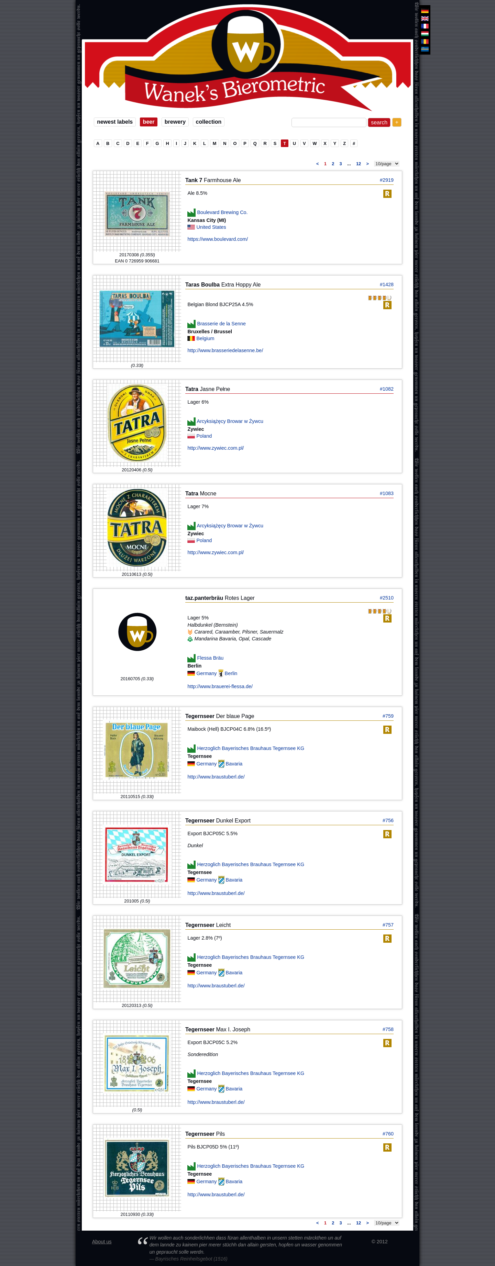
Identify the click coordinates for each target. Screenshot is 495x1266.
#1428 (387, 284)
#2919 (387, 180)
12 (358, 163)
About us (102, 1241)
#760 (388, 1133)
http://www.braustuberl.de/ (215, 777)
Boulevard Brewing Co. (222, 212)
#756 (388, 820)
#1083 (387, 493)
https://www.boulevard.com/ (217, 239)
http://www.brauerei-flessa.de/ (220, 686)
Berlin (231, 673)
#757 (388, 925)
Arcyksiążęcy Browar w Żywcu (230, 421)
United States (211, 227)
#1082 (387, 389)
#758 (388, 1029)
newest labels (115, 122)
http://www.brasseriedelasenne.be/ (225, 350)
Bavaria (234, 763)
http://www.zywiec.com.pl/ (215, 448)
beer (149, 122)
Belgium (205, 338)
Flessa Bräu (210, 657)
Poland (204, 436)
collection (209, 122)
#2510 (387, 598)
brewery (175, 122)
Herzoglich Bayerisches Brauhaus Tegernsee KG (250, 748)
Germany (207, 673)
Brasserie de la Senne (221, 323)
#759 (388, 716)
